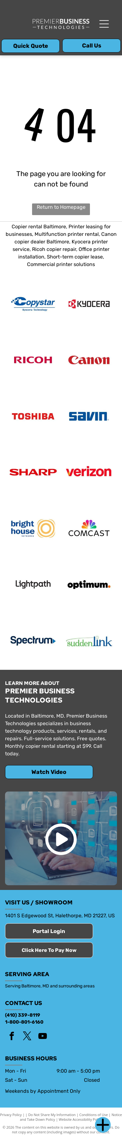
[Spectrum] (33, 641)
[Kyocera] (89, 304)
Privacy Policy (11, 1114)
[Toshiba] (33, 416)
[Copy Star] (33, 304)
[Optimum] (89, 584)
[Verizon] (89, 472)
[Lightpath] (33, 584)
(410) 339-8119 (22, 1015)
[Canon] (89, 360)
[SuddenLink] (89, 641)
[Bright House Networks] (33, 528)
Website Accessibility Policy (80, 1119)
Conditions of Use (93, 1114)
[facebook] (12, 1037)
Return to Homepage (61, 207)
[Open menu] (104, 24)
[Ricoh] (33, 360)
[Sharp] (33, 472)
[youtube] (43, 1037)
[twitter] (27, 1037)
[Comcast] (89, 528)
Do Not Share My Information (52, 1114)
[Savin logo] (89, 416)
